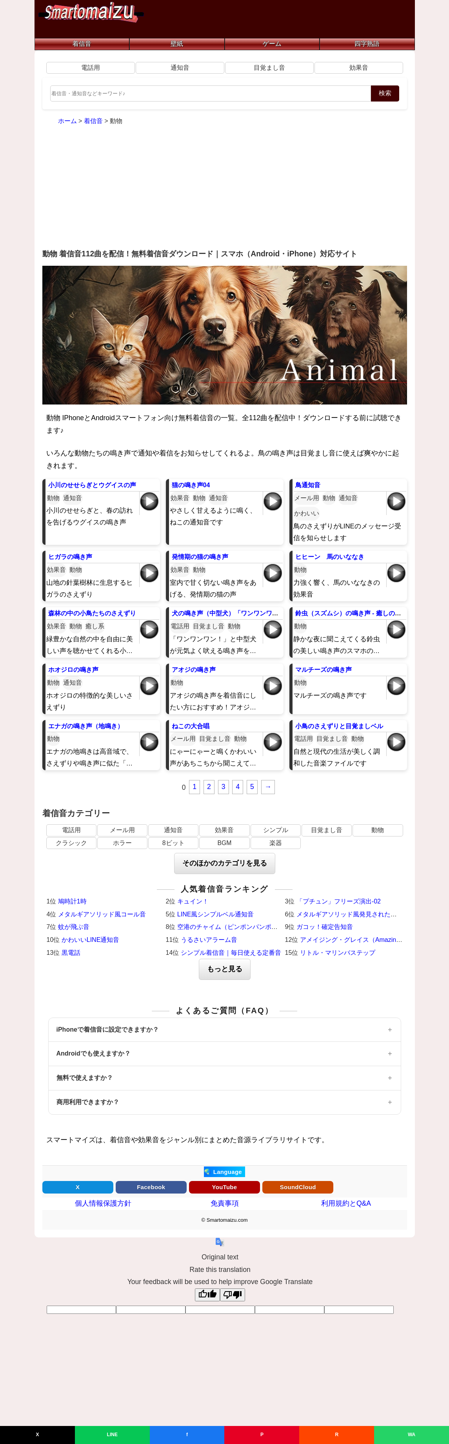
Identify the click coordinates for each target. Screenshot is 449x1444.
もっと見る (224, 969)
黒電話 (71, 952)
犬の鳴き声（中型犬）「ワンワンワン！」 (231, 613)
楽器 (275, 843)
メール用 (306, 498)
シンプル (275, 830)
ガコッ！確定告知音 (324, 926)
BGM (224, 843)
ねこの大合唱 (190, 726)
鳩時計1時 (72, 901)
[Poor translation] (232, 1294)
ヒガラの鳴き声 (70, 556)
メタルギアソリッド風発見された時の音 (352, 914)
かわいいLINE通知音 (91, 939)
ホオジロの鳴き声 (73, 669)
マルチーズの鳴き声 (323, 669)
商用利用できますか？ (87, 1102)
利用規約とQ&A (346, 1203)
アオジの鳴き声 (194, 669)
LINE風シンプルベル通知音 (215, 914)
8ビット (173, 843)
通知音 (180, 67)
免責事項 (225, 1203)
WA (411, 1434)
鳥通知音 (307, 485)
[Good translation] (207, 1294)
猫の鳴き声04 (191, 485)
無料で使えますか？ (84, 1077)
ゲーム (272, 43)
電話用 (90, 67)
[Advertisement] (224, 188)
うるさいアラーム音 (209, 939)
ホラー (122, 843)
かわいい (306, 513)
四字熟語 (367, 43)
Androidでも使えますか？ (93, 1053)
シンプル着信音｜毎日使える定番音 (231, 952)
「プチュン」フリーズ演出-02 (338, 901)
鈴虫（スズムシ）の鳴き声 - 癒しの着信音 (354, 613)
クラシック (71, 843)
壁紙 (177, 43)
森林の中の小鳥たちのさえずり (92, 613)
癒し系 (94, 626)
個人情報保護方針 (103, 1203)
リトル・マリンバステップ (337, 952)
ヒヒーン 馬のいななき (329, 556)
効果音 (358, 67)
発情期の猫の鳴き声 (200, 556)
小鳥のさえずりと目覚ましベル (339, 726)
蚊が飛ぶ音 (73, 926)
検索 (385, 93)
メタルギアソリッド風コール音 (102, 914)
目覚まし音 (269, 67)
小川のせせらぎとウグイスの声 (92, 485)
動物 (53, 498)
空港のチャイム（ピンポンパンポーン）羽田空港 (246, 926)
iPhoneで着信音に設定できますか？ (107, 1029)
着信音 (82, 43)
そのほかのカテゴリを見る (224, 863)
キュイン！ (193, 901)
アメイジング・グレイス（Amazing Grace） (362, 939)
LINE (112, 1434)
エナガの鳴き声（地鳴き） (86, 726)
